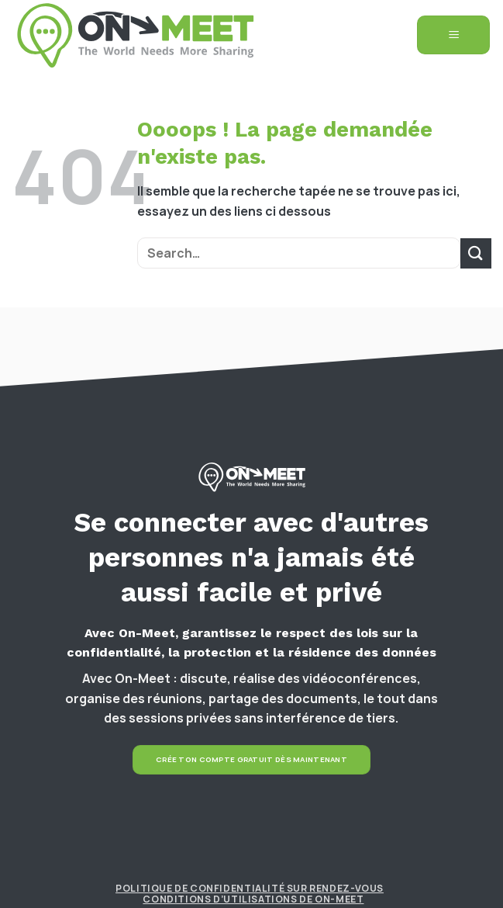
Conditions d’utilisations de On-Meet (253, 899)
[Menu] (453, 35)
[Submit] (475, 253)
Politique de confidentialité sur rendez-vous (249, 888)
